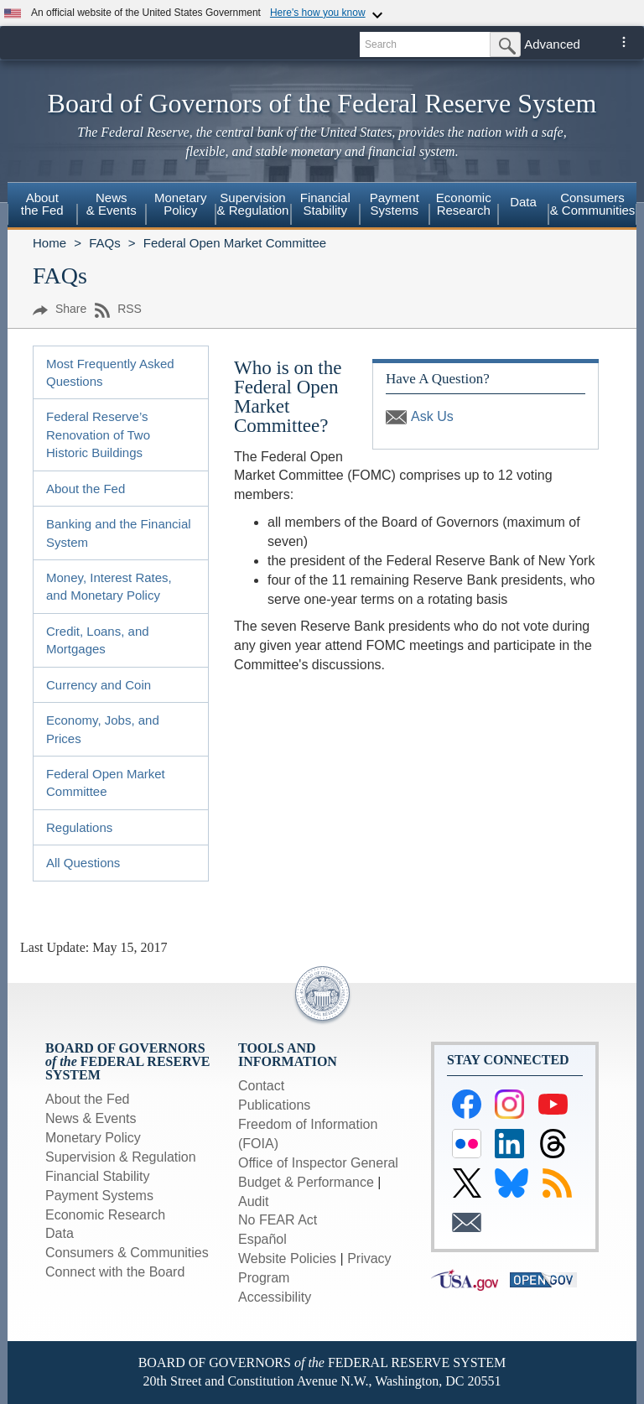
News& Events (111, 203)
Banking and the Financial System (118, 533)
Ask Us (432, 416)
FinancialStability (325, 203)
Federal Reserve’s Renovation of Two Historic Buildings (98, 434)
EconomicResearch (463, 203)
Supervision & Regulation (120, 1157)
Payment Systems (99, 1195)
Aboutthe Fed (42, 203)
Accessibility (274, 1297)
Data (523, 202)
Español (262, 1239)
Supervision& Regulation (253, 203)
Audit (253, 1201)
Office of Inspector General (318, 1163)
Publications (274, 1105)
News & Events (90, 1118)
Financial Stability (97, 1176)
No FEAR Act (277, 1220)
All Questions (83, 862)
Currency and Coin (98, 685)
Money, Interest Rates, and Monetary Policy (109, 586)
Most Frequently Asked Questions (110, 372)
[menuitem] (42, 206)
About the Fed (85, 488)
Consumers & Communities (593, 203)
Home (49, 243)
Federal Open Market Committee (234, 243)
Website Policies (287, 1258)
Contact (261, 1086)
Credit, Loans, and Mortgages (97, 640)
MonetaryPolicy (180, 203)
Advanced (552, 44)
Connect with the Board (114, 1272)
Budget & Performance (306, 1182)
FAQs (105, 243)
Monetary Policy (93, 1138)
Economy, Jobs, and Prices (102, 729)
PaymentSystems (394, 203)
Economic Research (105, 1215)
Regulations (79, 827)
